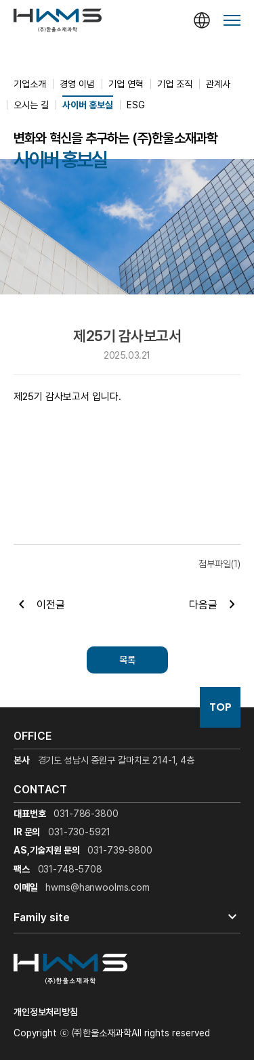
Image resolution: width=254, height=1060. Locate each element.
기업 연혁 (126, 84)
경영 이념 (77, 84)
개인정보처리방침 (46, 1012)
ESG (136, 105)
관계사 (218, 84)
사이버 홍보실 (87, 105)
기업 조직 (174, 84)
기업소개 (30, 84)
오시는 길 (31, 105)
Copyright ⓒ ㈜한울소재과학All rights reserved (112, 1033)
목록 (127, 660)
